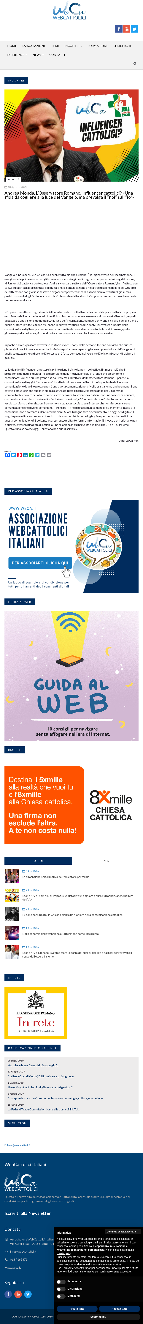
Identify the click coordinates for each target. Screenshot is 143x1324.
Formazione (98, 45)
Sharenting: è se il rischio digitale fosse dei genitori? (40, 1087)
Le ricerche (123, 45)
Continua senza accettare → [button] (123, 1231)
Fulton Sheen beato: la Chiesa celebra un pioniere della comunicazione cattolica (72, 914)
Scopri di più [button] (98, 1316)
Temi (55, 45)
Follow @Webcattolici (17, 1145)
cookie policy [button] (64, 1253)
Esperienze (15, 54)
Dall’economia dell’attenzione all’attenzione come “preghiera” (61, 933)
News (37, 54)
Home (12, 45)
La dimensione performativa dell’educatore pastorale (55, 876)
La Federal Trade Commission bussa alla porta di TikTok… (44, 1109)
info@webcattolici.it (23, 1251)
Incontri (72, 45)
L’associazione (34, 45)
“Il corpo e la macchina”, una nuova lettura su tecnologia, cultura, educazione (55, 1098)
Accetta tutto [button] (120, 1308)
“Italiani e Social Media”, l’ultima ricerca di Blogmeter (41, 1076)
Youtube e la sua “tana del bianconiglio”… (33, 1065)
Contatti (57, 54)
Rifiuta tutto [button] (77, 1308)
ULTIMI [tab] (38, 860)
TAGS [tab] (105, 860)
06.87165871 (18, 1259)
